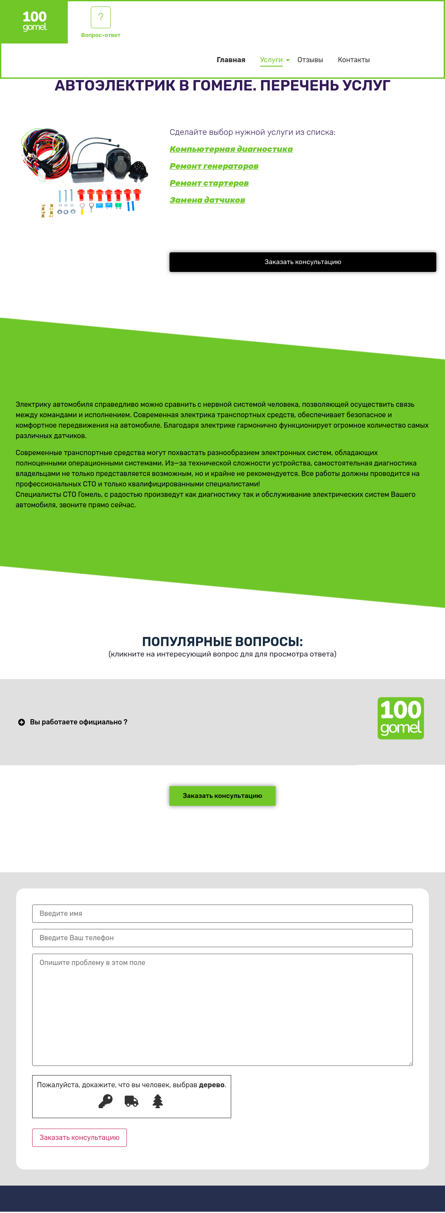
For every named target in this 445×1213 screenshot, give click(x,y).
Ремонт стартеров (209, 183)
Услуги (273, 62)
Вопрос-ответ (100, 37)
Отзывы (310, 62)
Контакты (354, 62)
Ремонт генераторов (214, 166)
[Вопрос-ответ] (101, 18)
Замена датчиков (207, 200)
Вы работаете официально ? (78, 723)
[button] (302, 262)
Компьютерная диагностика (231, 149)
